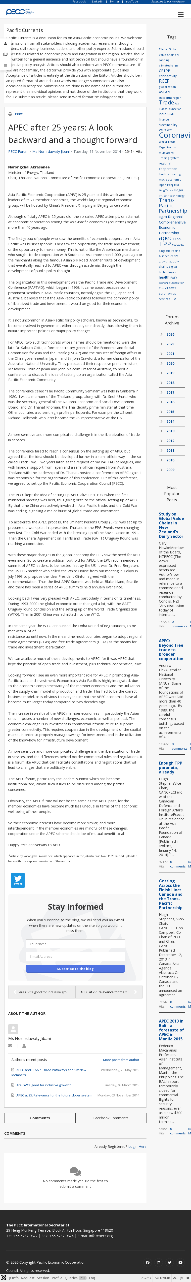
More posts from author (121, 1060)
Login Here (137, 1146)
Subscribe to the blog (75, 968)
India (162, 114)
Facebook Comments (111, 1118)
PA (160, 195)
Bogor (178, 190)
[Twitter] (169, 1262)
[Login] (5, 43)
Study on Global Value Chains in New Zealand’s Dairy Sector (171, 525)
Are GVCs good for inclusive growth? (43, 992)
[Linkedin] (158, 1262)
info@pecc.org (101, 1235)
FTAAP (178, 239)
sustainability (168, 125)
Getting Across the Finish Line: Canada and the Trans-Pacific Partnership (171, 894)
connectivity (168, 76)
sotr (166, 195)
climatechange (169, 65)
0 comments (180, 623)
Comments (40, 1118)
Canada (178, 245)
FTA (173, 298)
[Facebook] (147, 1262)
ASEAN (164, 92)
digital (163, 217)
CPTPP (164, 70)
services (164, 299)
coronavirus (167, 293)
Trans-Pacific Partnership (173, 205)
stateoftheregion (170, 97)
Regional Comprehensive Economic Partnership (172, 224)
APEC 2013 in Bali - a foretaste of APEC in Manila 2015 (171, 1030)
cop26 (174, 256)
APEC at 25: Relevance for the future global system (111, 992)
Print (19, 114)
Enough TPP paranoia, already (170, 767)
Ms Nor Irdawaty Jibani (51, 151)
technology (177, 195)
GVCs (172, 288)
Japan (162, 185)
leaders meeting (170, 174)
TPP (165, 243)
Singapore (164, 251)
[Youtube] (180, 1262)
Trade (166, 102)
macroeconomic (170, 179)
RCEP (164, 81)
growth (163, 261)
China (163, 49)
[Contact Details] (5, 54)
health (164, 277)
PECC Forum (18, 152)
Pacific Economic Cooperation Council (171, 283)
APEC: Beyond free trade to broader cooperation (171, 649)
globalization (167, 87)
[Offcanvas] (5, 65)
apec (165, 237)
